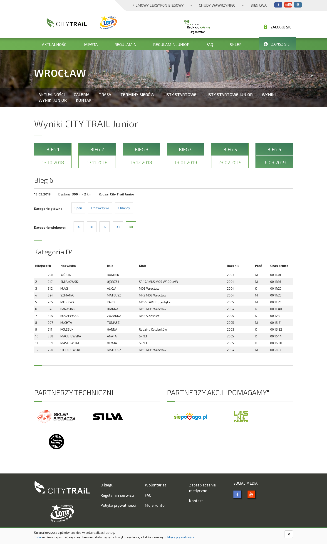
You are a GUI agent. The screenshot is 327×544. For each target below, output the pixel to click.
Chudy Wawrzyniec (217, 5)
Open (78, 208)
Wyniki (269, 94)
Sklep (236, 44)
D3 (118, 227)
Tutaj (38, 537)
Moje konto (155, 505)
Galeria (81, 94)
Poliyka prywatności (118, 505)
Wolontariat (155, 485)
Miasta (91, 44)
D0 (79, 227)
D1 (91, 227)
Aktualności (54, 44)
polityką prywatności (179, 537)
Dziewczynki (100, 208)
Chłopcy (124, 208)
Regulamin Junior (171, 44)
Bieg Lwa (258, 5)
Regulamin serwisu (117, 495)
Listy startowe (180, 94)
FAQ (209, 44)
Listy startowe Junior (229, 94)
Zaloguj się (277, 27)
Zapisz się (277, 44)
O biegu (107, 485)
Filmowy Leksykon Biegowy (158, 5)
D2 (105, 227)
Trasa (105, 94)
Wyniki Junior (53, 100)
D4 (131, 227)
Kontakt (85, 100)
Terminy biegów (137, 94)
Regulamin (125, 44)
